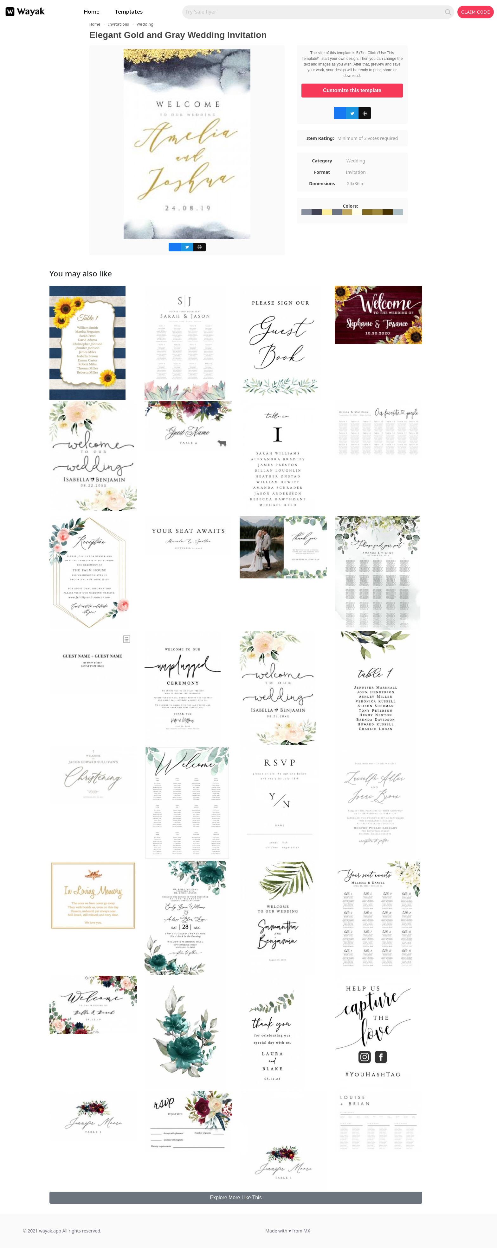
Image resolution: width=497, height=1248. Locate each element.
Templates (129, 11)
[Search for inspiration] (314, 12)
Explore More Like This (235, 1197)
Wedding (145, 24)
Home (92, 11)
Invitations (118, 24)
